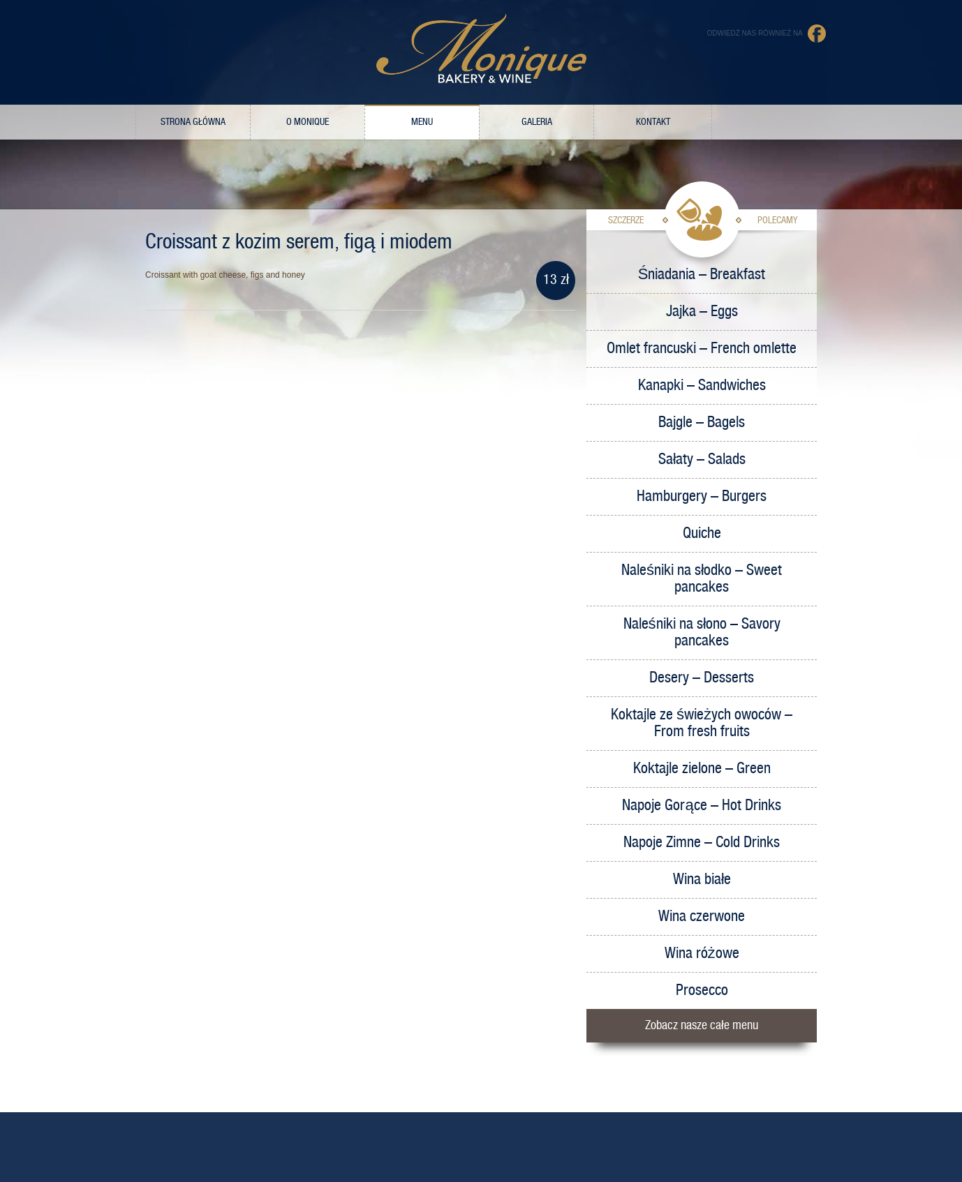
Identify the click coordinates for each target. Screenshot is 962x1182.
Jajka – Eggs (702, 312)
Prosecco (702, 990)
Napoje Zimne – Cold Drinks (701, 843)
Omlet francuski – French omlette (702, 349)
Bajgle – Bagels (701, 422)
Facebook (817, 33)
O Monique (307, 122)
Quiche (702, 533)
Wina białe (702, 879)
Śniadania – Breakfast (702, 275)
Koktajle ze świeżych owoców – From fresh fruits (701, 723)
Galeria (536, 122)
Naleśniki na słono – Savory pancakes (701, 632)
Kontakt (653, 122)
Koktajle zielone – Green (702, 769)
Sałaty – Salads (702, 459)
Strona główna (193, 122)
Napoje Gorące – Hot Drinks (701, 806)
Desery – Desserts (701, 678)
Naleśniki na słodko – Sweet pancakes (701, 578)
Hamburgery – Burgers (702, 496)
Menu (422, 122)
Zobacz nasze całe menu (701, 1025)
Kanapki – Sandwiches (702, 385)
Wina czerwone (701, 916)
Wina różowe (702, 953)
